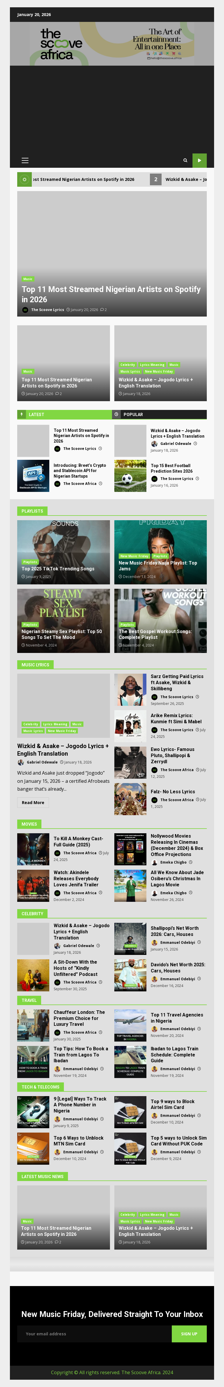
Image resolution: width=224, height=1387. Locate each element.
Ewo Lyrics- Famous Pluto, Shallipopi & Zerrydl (130, 763)
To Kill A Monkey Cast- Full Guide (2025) (33, 849)
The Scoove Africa (75, 484)
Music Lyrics (130, 371)
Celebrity (127, 365)
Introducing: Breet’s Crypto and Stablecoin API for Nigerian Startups (33, 476)
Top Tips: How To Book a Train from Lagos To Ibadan (33, 1062)
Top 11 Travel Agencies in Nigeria (130, 1025)
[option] (112, 254)
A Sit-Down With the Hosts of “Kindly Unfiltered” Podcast (33, 975)
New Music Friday (159, 371)
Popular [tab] (133, 414)
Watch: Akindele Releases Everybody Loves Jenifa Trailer (33, 886)
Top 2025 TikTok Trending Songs (63, 552)
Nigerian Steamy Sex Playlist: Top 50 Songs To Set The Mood (62, 634)
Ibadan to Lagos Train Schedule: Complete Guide (130, 1062)
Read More (33, 802)
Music (28, 279)
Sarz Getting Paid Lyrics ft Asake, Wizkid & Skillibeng (130, 690)
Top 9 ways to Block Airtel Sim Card (130, 1112)
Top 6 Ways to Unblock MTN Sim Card (33, 1149)
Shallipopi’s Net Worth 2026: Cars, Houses (130, 939)
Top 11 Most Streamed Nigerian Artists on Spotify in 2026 (112, 254)
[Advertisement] (112, 109)
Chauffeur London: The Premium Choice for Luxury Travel (33, 1025)
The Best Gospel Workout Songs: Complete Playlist (155, 634)
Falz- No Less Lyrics (130, 799)
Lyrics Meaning (152, 365)
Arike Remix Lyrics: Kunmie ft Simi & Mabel (130, 726)
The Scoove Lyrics (43, 310)
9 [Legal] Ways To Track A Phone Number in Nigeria (33, 1112)
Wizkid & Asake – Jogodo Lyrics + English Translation (130, 441)
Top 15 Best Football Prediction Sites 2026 (130, 476)
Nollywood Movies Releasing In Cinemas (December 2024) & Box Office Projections (130, 849)
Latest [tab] (36, 414)
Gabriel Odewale (171, 444)
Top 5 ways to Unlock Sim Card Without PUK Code (130, 1149)
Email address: (94, 1333)
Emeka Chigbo (169, 862)
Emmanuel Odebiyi (173, 942)
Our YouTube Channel (199, 160)
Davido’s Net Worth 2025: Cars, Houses (130, 975)
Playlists (30, 562)
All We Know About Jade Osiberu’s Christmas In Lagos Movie (130, 886)
